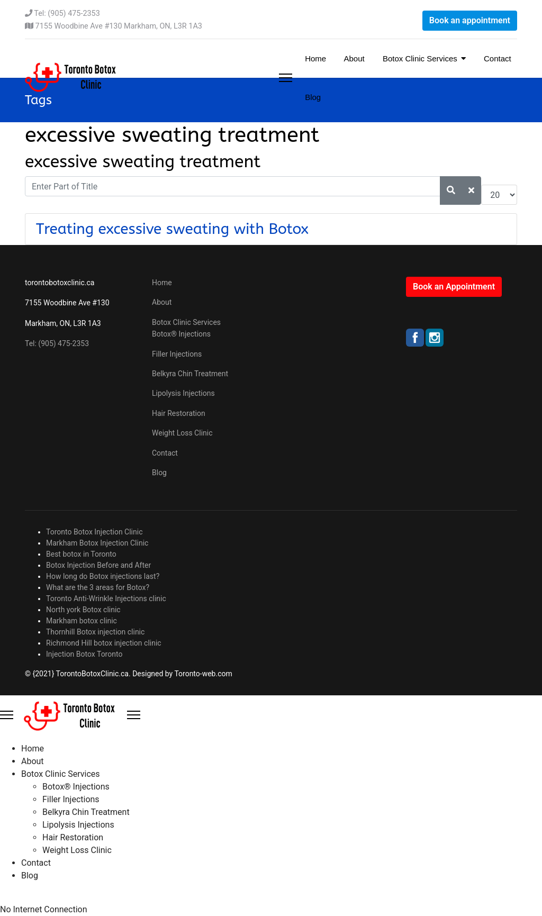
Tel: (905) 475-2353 (67, 13)
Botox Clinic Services (419, 58)
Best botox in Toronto (81, 554)
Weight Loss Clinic (182, 433)
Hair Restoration (178, 413)
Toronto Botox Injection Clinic (94, 532)
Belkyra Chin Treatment (190, 373)
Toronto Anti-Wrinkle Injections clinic (106, 598)
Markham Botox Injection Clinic (97, 543)
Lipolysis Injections (183, 393)
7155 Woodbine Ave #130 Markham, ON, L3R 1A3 (118, 26)
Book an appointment (469, 20)
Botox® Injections (181, 334)
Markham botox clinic (81, 620)
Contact (496, 58)
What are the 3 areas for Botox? (97, 587)
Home (314, 58)
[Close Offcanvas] (133, 715)
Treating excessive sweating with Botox (172, 229)
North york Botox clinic (83, 609)
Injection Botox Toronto (84, 654)
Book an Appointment (454, 287)
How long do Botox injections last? (102, 576)
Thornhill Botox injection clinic (95, 632)
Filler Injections (177, 354)
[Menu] (285, 78)
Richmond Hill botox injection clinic (103, 643)
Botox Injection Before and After (98, 565)
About (353, 58)
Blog (312, 97)
